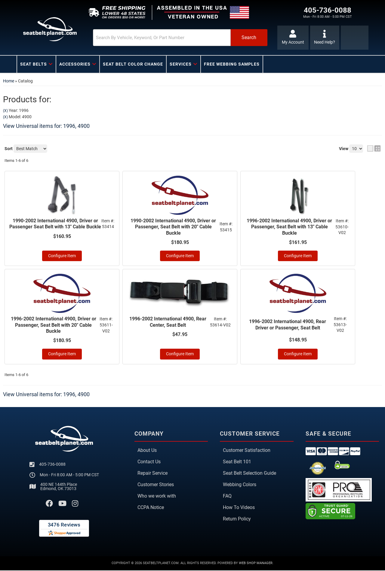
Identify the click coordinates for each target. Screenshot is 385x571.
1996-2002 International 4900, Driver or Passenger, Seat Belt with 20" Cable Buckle (53, 325)
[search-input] (154, 37)
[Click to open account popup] (292, 38)
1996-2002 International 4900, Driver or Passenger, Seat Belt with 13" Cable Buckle (289, 227)
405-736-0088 (52, 464)
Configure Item (62, 256)
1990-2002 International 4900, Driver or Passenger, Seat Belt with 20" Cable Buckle (173, 227)
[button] (173, 37)
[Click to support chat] (324, 38)
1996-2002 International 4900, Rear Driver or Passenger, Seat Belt (287, 325)
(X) (5, 111)
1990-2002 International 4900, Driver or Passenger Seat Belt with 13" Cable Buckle (55, 224)
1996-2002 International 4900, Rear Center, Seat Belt (167, 322)
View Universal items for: (46, 126)
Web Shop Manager (256, 564)
